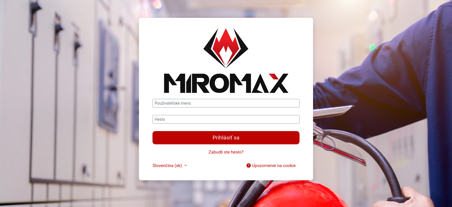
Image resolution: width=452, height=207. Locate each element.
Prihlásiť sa (225, 138)
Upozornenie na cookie (270, 165)
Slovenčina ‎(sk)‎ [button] (167, 165)
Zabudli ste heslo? (226, 152)
